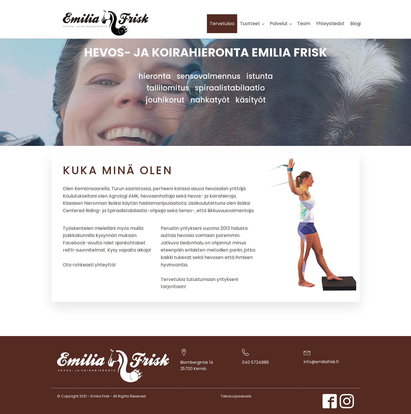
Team (303, 23)
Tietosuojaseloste (236, 396)
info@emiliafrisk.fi (321, 362)
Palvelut (279, 23)
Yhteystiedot (330, 23)
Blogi (355, 23)
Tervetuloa (222, 23)
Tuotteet (250, 23)
